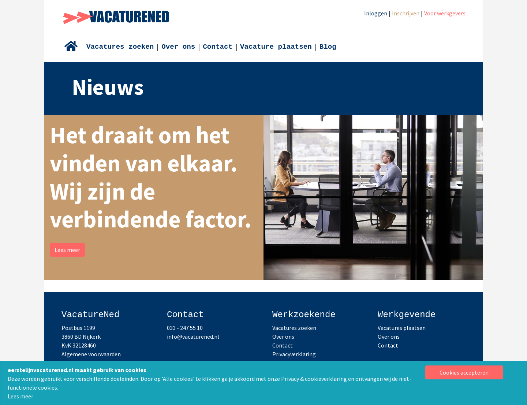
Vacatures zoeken (120, 47)
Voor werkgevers (445, 13)
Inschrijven (405, 13)
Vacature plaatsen (276, 47)
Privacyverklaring (294, 354)
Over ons (178, 47)
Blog (327, 47)
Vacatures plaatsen (402, 327)
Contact (217, 47)
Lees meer (20, 396)
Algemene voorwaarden (91, 354)
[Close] (464, 372)
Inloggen (375, 13)
